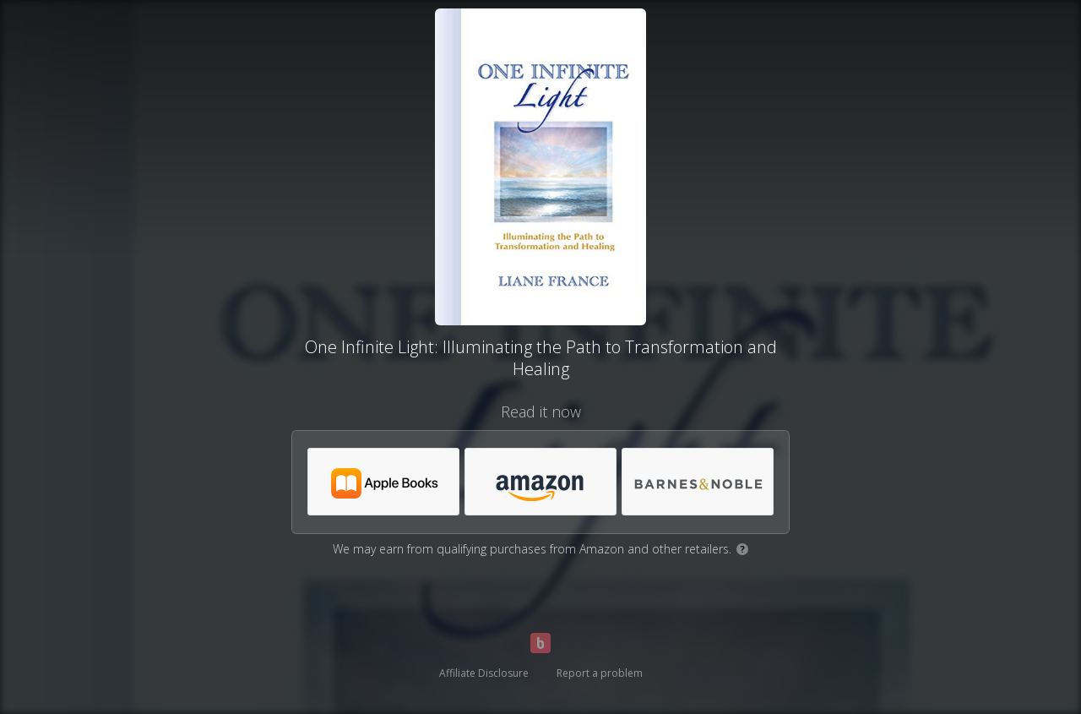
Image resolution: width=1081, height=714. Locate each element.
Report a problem (600, 673)
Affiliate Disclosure (484, 673)
